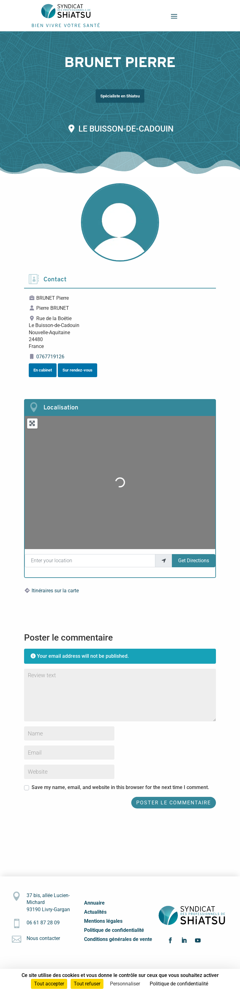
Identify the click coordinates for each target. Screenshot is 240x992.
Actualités (95, 912)
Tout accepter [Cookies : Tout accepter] (49, 984)
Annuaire (94, 903)
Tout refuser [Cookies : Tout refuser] (87, 984)
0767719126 (50, 357)
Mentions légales (103, 921)
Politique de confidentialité (114, 930)
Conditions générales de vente (118, 939)
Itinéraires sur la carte (55, 591)
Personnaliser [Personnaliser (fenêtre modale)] (125, 984)
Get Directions (193, 561)
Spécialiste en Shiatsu (120, 96)
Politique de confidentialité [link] (179, 984)
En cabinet (42, 370)
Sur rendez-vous (77, 370)
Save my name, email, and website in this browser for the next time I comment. (120, 787)
